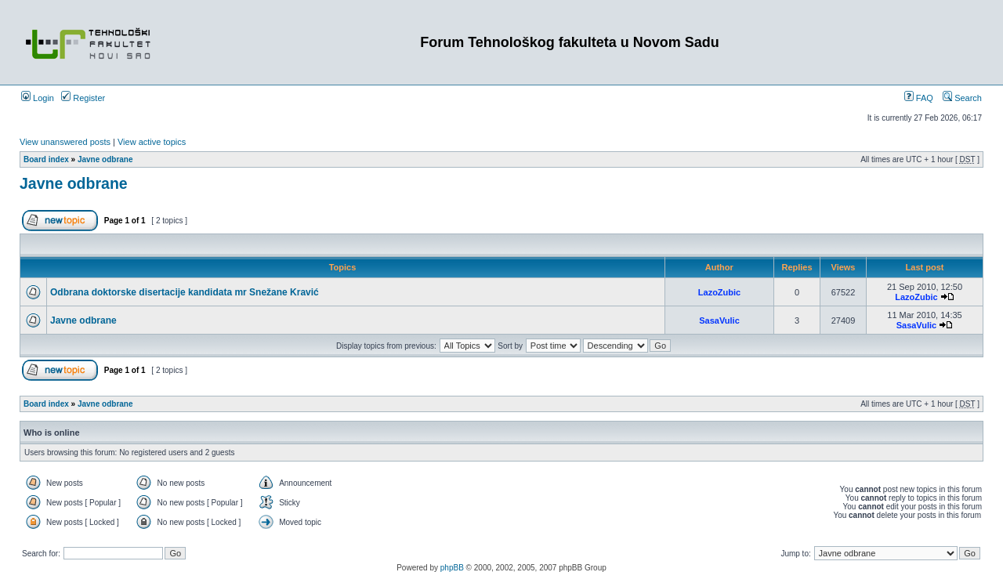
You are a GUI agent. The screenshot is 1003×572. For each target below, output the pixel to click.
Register (83, 98)
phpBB (452, 567)
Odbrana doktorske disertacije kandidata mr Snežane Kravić (184, 292)
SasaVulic (719, 320)
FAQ (918, 98)
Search (962, 98)
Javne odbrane (105, 159)
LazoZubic (719, 292)
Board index (46, 159)
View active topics (152, 142)
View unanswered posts (65, 142)
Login (37, 98)
